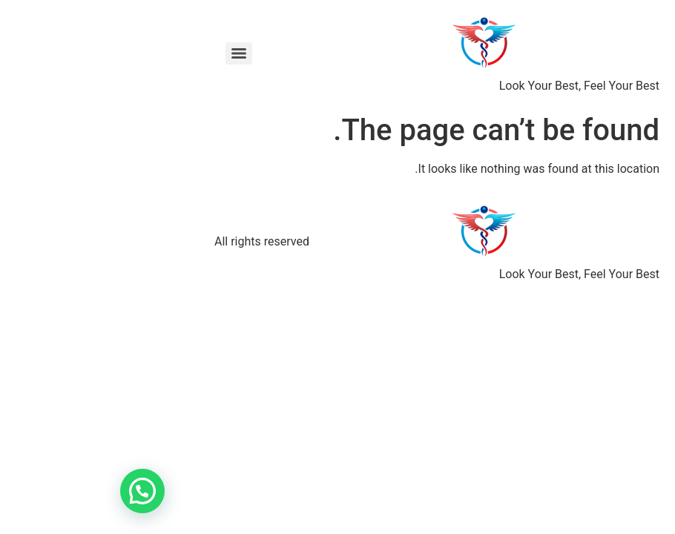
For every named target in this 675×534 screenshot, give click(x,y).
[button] (43, 491)
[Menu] (139, 53)
